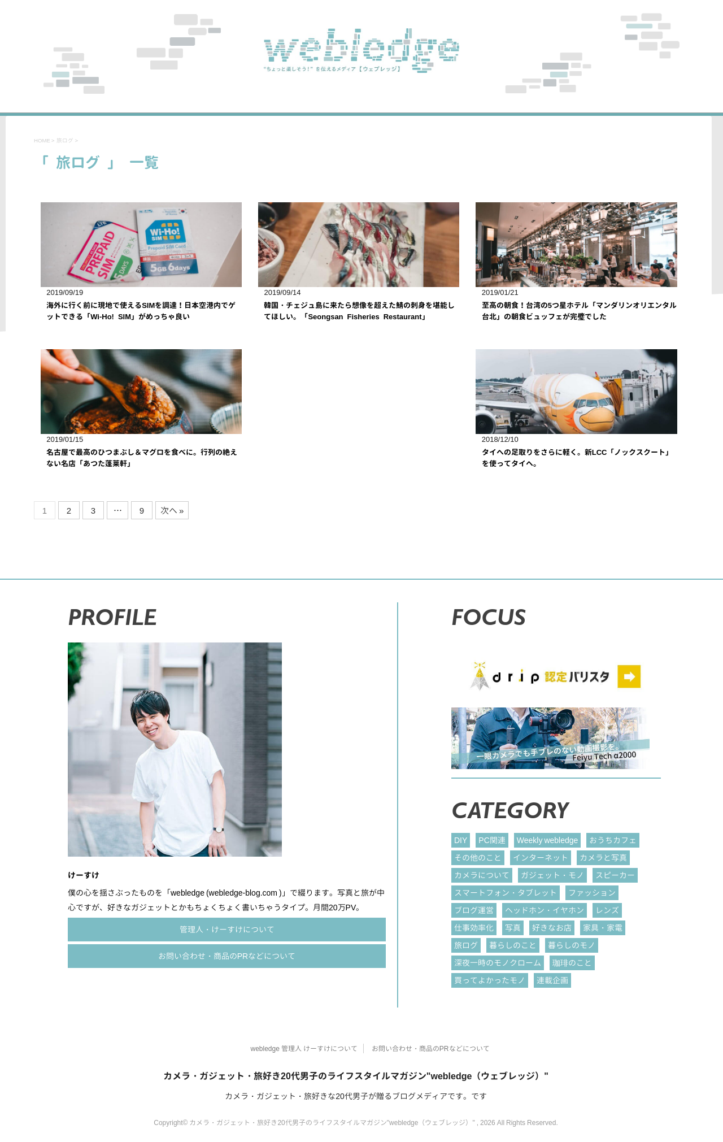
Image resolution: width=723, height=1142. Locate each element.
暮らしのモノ (571, 945)
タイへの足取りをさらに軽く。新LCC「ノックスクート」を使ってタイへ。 (577, 457)
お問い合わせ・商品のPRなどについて (226, 955)
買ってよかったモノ (489, 980)
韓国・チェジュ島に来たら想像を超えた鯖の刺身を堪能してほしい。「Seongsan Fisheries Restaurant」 (359, 311)
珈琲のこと (572, 962)
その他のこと (478, 857)
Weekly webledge (547, 840)
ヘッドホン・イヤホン (544, 910)
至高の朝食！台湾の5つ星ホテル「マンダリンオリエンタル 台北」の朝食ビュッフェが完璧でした (579, 311)
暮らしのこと (513, 945)
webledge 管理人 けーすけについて (303, 1048)
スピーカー (615, 875)
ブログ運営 (474, 910)
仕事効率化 (474, 927)
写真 (513, 927)
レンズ (607, 910)
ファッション (592, 892)
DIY (460, 840)
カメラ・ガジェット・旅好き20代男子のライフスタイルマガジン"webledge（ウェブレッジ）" (355, 1076)
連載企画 (552, 980)
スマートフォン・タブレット (505, 892)
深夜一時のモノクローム (497, 962)
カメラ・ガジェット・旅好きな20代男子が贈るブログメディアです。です (356, 1096)
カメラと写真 (603, 857)
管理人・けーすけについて (227, 929)
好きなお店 (552, 927)
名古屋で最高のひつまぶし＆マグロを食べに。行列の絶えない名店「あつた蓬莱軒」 (141, 457)
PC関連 (491, 840)
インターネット (540, 857)
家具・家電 (602, 927)
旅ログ (466, 945)
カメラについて (481, 875)
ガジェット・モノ (552, 875)
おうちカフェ (613, 840)
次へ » (172, 510)
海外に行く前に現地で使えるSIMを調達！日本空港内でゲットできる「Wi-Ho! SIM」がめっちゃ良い (141, 311)
